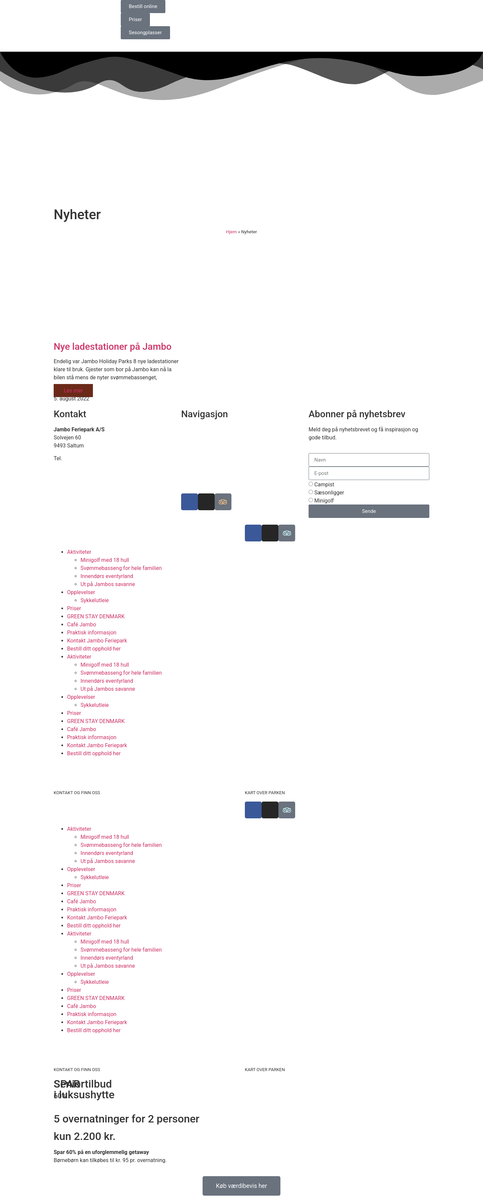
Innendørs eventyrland (106, 576)
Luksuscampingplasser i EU (214, 453)
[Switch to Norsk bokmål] (288, 7)
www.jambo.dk (71, 474)
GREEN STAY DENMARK (96, 616)
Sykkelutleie (94, 600)
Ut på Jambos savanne (107, 584)
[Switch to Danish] (250, 7)
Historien (192, 462)
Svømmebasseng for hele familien (121, 568)
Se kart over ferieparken (209, 437)
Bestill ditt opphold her (94, 648)
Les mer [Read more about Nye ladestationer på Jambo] (73, 390)
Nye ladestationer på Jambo (112, 346)
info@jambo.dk (72, 466)
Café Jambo (81, 624)
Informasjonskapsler (205, 478)
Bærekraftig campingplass (212, 445)
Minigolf (324, 500)
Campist (324, 484)
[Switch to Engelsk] (263, 7)
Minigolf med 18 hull (104, 560)
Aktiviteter (79, 552)
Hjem (231, 231)
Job (185, 470)
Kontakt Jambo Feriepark (97, 640)
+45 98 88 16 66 (82, 458)
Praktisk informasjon (91, 632)
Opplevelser (81, 592)
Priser (74, 608)
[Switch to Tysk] (276, 7)
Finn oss (191, 429)
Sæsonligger (329, 492)
